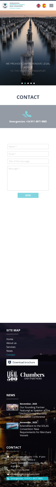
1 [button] (22, 83)
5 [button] (34, 83)
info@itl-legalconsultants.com (25, 474)
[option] (28, 47)
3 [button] (28, 83)
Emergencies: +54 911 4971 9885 (28, 121)
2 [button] (25, 83)
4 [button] (31, 83)
